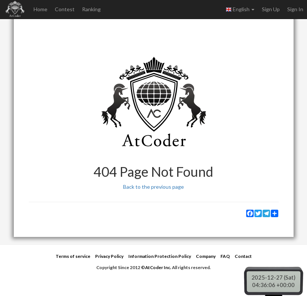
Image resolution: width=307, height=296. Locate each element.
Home (40, 9)
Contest (65, 9)
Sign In (295, 9)
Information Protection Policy (159, 256)
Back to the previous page (153, 187)
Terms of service (73, 256)
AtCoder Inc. (158, 267)
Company (206, 256)
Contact (243, 256)
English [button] (240, 9)
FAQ (225, 256)
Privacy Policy (109, 256)
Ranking (91, 9)
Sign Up (271, 9)
